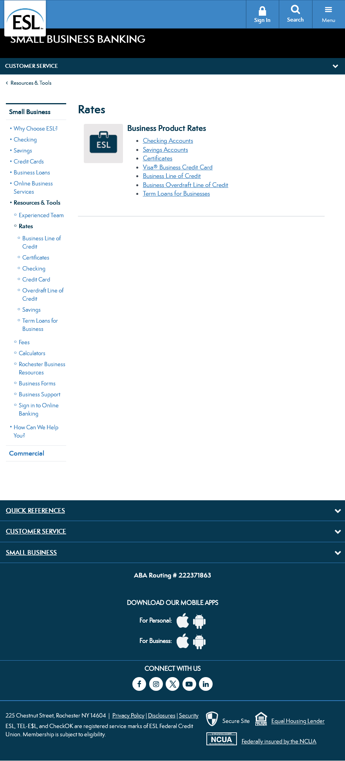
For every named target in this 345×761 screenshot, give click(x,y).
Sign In (262, 20)
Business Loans (32, 172)
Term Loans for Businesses (176, 193)
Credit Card (36, 279)
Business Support (39, 394)
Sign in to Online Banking (39, 409)
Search (295, 20)
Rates (26, 226)
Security (189, 715)
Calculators (32, 353)
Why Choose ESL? (36, 128)
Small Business (30, 111)
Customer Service (36, 531)
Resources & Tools (31, 82)
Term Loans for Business (40, 324)
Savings (23, 150)
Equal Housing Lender (298, 721)
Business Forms (37, 383)
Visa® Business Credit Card (178, 167)
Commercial (26, 453)
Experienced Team (41, 215)
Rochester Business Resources (42, 368)
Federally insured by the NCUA (279, 741)
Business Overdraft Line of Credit (185, 185)
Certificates (35, 257)
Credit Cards (29, 161)
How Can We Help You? (36, 431)
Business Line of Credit (41, 242)
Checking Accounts (168, 140)
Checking (25, 139)
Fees (24, 342)
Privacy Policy (128, 715)
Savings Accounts (165, 149)
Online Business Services (33, 187)
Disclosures (161, 715)
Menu (328, 20)
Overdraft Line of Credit (42, 294)
